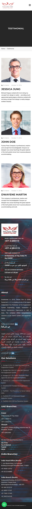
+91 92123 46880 (6, 471)
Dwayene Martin (14, 194)
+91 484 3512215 (6, 487)
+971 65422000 (6, 432)
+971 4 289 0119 (12, 248)
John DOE (8, 141)
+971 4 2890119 (12, 241)
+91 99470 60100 (6, 496)
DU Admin (6, 85)
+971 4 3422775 (6, 422)
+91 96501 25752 (6, 468)
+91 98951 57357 (6, 490)
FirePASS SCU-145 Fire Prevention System (15, 401)
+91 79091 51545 (6, 493)
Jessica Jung (10, 89)
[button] (4, 504)
